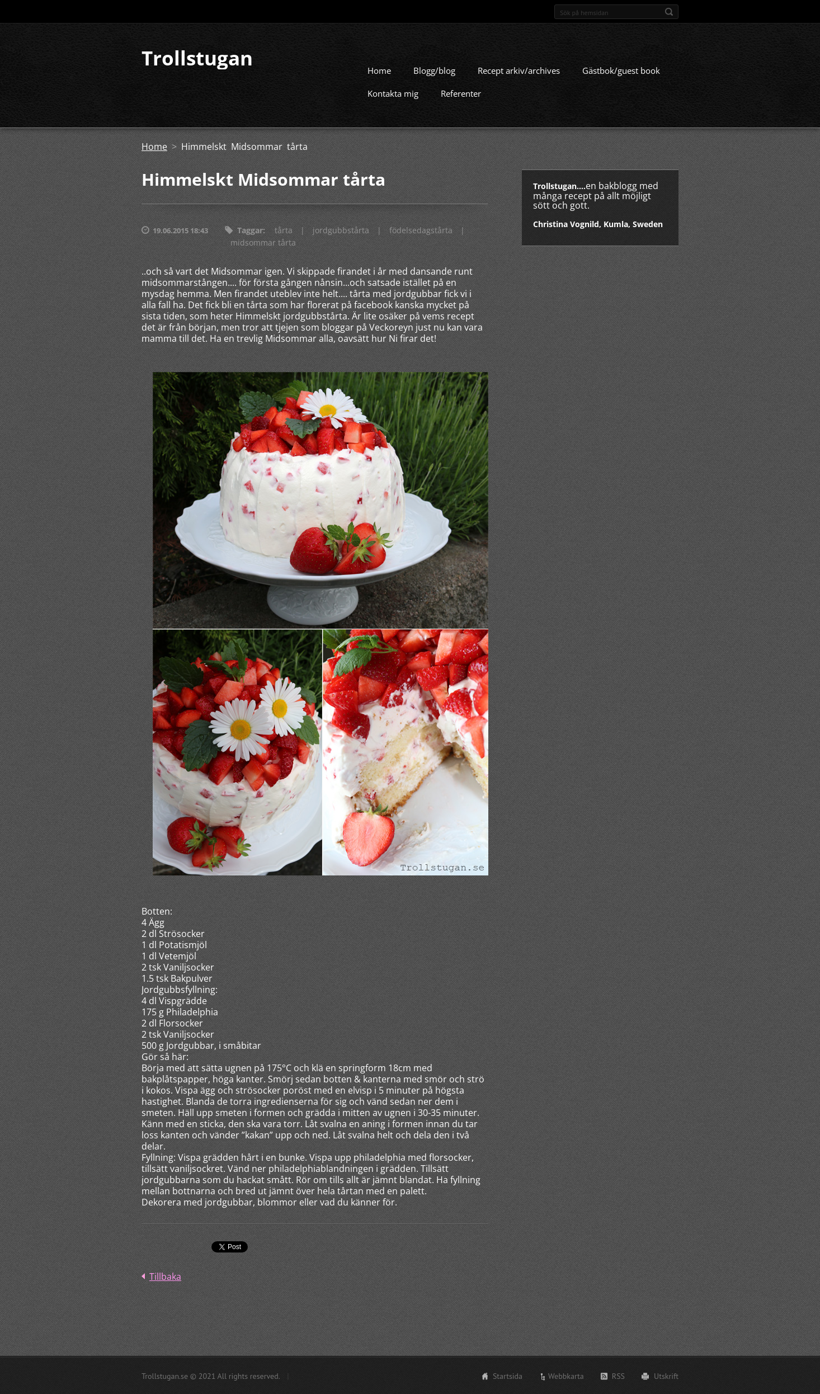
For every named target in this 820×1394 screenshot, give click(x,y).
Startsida (507, 1376)
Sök (669, 12)
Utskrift (666, 1376)
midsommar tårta (263, 242)
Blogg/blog (434, 70)
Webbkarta (566, 1376)
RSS (618, 1376)
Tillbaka (165, 1276)
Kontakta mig (392, 92)
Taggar (250, 229)
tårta (284, 229)
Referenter (461, 92)
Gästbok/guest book (621, 70)
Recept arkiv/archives (519, 70)
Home (379, 70)
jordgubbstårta (341, 229)
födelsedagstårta (421, 229)
